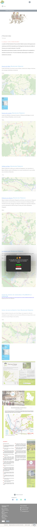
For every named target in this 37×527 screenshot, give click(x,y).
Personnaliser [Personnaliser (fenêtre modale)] (18, 268)
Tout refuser (18, 266)
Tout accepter (18, 264)
